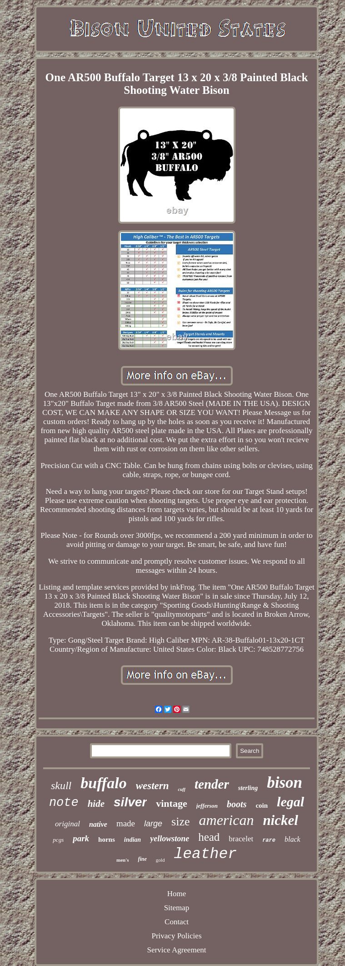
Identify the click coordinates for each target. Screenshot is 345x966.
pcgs (58, 839)
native (98, 824)
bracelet (241, 838)
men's (122, 860)
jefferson (207, 805)
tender (212, 784)
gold (160, 860)
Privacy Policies (176, 936)
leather (205, 854)
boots (236, 804)
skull (61, 785)
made (125, 823)
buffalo (103, 783)
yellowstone (169, 838)
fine (142, 859)
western (152, 785)
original (67, 824)
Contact (177, 921)
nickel (280, 820)
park (81, 838)
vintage (171, 803)
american (226, 820)
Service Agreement (176, 950)
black (292, 839)
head (209, 837)
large (153, 823)
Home (176, 893)
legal (290, 801)
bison (284, 782)
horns (106, 839)
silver (130, 802)
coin (261, 805)
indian (132, 839)
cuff (181, 789)
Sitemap (177, 907)
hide (96, 803)
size (180, 821)
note (64, 803)
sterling (248, 788)
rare (268, 840)
